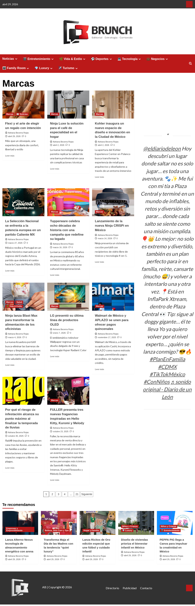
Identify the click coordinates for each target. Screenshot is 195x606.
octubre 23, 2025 (61, 431)
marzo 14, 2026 (105, 238)
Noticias (10, 58)
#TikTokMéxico (167, 374)
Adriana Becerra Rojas (18, 133)
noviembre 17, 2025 (107, 337)
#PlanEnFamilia (167, 359)
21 (76, 494)
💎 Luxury (44, 68)
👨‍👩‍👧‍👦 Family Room (16, 68)
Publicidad (130, 588)
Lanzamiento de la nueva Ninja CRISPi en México (112, 225)
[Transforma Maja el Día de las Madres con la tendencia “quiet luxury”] (59, 523)
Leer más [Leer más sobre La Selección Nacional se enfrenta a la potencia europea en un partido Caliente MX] (9, 270)
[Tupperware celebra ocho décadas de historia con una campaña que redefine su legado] (68, 202)
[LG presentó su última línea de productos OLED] (68, 297)
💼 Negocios (157, 59)
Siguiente (86, 494)
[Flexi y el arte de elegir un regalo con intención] (23, 105)
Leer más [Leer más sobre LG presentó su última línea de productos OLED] (54, 356)
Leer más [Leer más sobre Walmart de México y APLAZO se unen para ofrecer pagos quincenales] (99, 369)
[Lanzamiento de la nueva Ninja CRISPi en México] (113, 202)
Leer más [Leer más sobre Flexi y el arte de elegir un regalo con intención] (9, 155)
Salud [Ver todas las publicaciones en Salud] (19, 302)
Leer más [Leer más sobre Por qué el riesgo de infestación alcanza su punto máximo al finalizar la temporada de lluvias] (9, 467)
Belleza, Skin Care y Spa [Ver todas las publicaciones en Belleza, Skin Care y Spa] (57, 530)
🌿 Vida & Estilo (72, 59)
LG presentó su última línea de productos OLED (66, 320)
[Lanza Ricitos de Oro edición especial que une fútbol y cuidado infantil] (97, 523)
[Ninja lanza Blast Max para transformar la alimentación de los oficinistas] (23, 297)
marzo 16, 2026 (60, 247)
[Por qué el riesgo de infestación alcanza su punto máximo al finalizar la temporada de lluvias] (23, 391)
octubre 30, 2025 (16, 436)
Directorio (112, 588)
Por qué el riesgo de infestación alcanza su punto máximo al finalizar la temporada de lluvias (22, 418)
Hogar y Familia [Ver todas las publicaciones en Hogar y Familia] (91, 530)
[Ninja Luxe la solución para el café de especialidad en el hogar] (68, 105)
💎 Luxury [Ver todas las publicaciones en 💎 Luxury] (127, 530)
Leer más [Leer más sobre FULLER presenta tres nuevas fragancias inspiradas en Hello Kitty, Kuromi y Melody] (54, 479)
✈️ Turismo (68, 68)
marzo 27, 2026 (15, 243)
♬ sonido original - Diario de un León (167, 389)
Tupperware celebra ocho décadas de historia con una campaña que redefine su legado (67, 230)
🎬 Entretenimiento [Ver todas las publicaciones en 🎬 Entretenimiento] (170, 530)
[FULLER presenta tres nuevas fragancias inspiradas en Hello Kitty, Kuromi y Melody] (68, 391)
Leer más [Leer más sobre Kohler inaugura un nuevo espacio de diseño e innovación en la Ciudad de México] (99, 176)
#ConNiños (157, 381)
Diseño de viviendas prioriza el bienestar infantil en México (134, 543)
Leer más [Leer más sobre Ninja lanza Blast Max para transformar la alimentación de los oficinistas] (9, 364)
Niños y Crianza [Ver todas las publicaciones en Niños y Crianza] (130, 526)
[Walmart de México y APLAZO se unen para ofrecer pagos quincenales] (113, 297)
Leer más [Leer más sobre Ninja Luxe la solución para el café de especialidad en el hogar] (54, 168)
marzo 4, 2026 (14, 337)
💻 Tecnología (129, 59)
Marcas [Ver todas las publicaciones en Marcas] (9, 114)
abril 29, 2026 (14, 136)
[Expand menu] (16, 58)
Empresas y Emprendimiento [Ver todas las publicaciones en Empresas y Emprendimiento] (14, 529)
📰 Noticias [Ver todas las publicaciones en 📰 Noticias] (22, 114)
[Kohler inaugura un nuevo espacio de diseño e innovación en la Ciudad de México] (113, 105)
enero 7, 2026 (59, 333)
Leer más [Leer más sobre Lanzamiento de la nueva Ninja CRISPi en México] (99, 261)
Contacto (146, 588)
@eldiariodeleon (162, 148)
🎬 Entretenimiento (39, 59)
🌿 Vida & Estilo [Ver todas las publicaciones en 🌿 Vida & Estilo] (14, 306)
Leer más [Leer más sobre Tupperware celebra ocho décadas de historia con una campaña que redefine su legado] (54, 275)
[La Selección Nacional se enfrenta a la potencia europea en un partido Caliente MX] (23, 202)
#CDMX (167, 366)
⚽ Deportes (102, 59)
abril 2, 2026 (58, 145)
